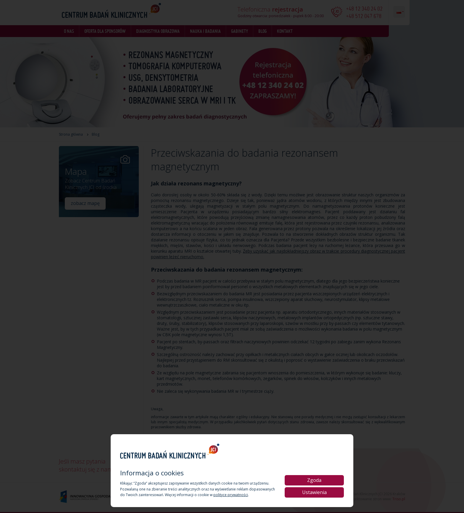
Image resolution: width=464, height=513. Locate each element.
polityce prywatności (230, 494)
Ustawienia (314, 492)
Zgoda (314, 480)
